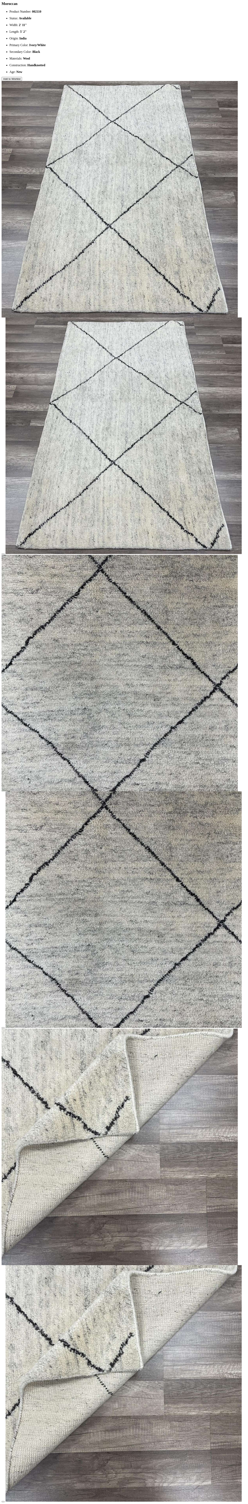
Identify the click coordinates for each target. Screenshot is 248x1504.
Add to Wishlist (11, 78)
